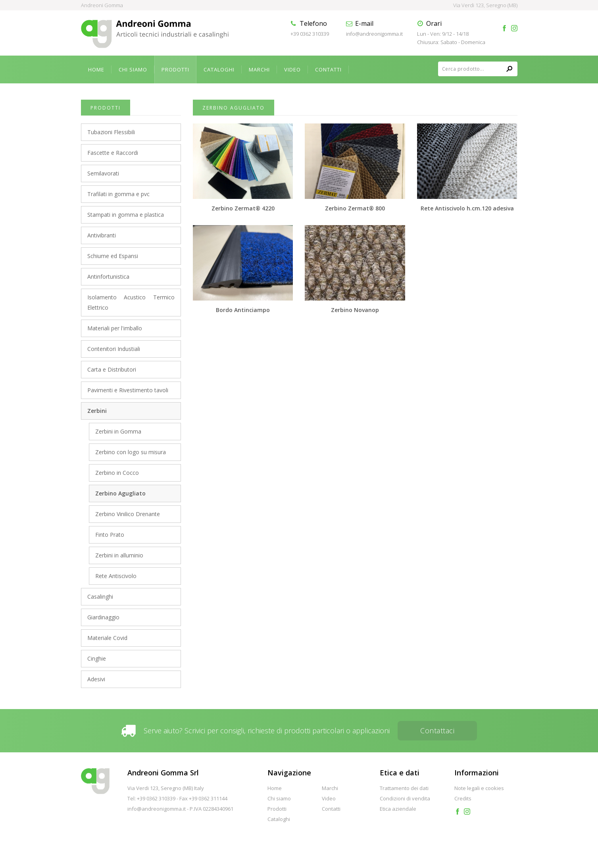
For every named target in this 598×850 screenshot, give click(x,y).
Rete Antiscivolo (116, 576)
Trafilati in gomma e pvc (118, 194)
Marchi (259, 69)
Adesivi (96, 679)
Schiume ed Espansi (112, 256)
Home (96, 69)
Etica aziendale (398, 808)
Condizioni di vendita (405, 798)
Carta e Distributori (111, 369)
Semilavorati (103, 173)
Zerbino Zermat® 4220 (243, 208)
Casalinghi (100, 596)
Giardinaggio (103, 617)
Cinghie (96, 658)
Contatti (328, 69)
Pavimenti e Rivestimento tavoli (127, 390)
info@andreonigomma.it (374, 33)
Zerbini (97, 410)
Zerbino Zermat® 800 (355, 208)
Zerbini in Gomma (118, 431)
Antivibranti (101, 235)
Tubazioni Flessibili (111, 132)
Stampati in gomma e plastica (125, 214)
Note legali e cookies (479, 788)
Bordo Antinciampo (243, 310)
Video (292, 69)
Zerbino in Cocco (117, 472)
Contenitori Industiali (113, 349)
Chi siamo (133, 69)
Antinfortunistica (108, 276)
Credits (462, 798)
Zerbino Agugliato (120, 493)
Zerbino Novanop (355, 310)
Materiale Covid (107, 638)
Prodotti (175, 69)
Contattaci (437, 730)
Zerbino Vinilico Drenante (127, 514)
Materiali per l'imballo (114, 328)
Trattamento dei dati (404, 788)
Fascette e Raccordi (112, 152)
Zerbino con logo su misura (130, 452)
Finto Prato (109, 534)
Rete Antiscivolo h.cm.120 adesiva (467, 208)
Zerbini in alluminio (119, 555)
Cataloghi (219, 69)
